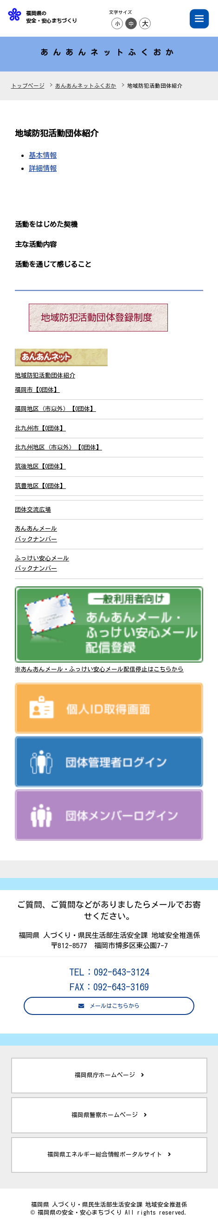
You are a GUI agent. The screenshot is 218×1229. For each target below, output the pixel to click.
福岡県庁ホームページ (109, 1075)
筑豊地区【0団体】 (40, 486)
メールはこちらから (109, 1006)
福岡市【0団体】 (37, 390)
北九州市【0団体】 (40, 428)
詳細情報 (43, 168)
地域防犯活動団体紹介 (45, 375)
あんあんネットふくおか (85, 85)
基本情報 (43, 155)
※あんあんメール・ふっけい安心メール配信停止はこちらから (99, 669)
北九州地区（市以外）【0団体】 (58, 447)
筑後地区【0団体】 (40, 466)
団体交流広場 (33, 510)
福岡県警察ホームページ (109, 1115)
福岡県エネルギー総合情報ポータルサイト (109, 1154)
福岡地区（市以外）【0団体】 (55, 409)
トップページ (28, 85)
